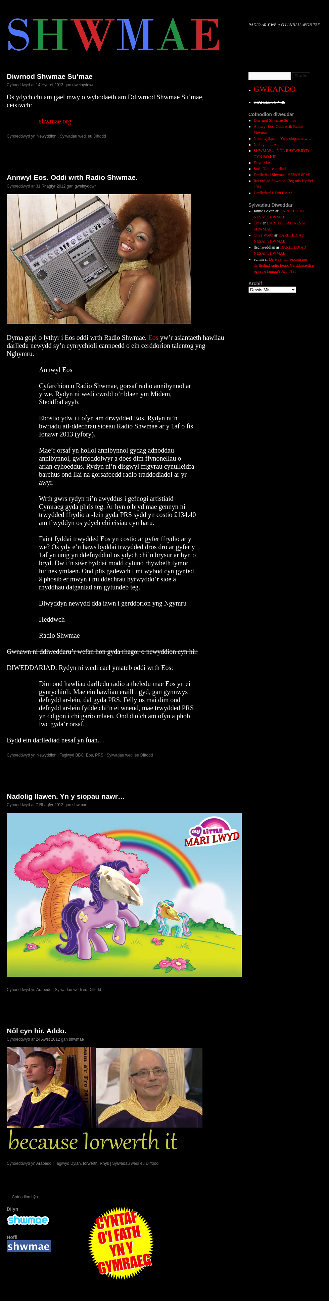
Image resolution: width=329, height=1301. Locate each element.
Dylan (75, 1163)
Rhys (104, 1163)
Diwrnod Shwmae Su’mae (50, 76)
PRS (99, 755)
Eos (153, 337)
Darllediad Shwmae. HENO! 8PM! (282, 174)
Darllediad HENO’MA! (273, 193)
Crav (258, 223)
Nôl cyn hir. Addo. (36, 1031)
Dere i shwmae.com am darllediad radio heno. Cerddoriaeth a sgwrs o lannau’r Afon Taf (284, 265)
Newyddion (46, 136)
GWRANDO (275, 89)
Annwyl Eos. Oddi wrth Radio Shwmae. (72, 177)
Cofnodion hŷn (22, 1197)
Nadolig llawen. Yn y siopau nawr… (66, 796)
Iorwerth (90, 1163)
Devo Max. (263, 162)
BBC (79, 755)
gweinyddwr (83, 85)
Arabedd (43, 989)
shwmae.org (55, 121)
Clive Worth (263, 235)
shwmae (80, 804)
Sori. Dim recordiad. (270, 168)
